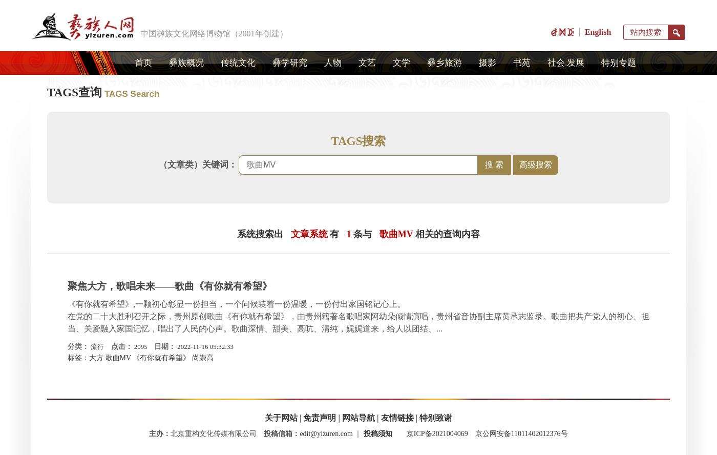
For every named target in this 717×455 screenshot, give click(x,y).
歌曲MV (118, 358)
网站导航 (358, 417)
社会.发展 (565, 63)
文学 (401, 63)
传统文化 (238, 63)
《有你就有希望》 (161, 358)
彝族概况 (186, 63)
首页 (143, 63)
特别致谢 (435, 417)
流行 (97, 346)
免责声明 (319, 417)
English (598, 32)
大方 (96, 358)
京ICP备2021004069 (437, 434)
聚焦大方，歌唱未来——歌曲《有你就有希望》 (170, 286)
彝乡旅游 (444, 63)
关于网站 (281, 417)
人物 (333, 63)
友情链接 (397, 417)
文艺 (367, 63)
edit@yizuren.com (326, 434)
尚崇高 (203, 358)
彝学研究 (289, 63)
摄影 (487, 63)
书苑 (522, 63)
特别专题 (618, 63)
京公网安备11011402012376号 (521, 434)
